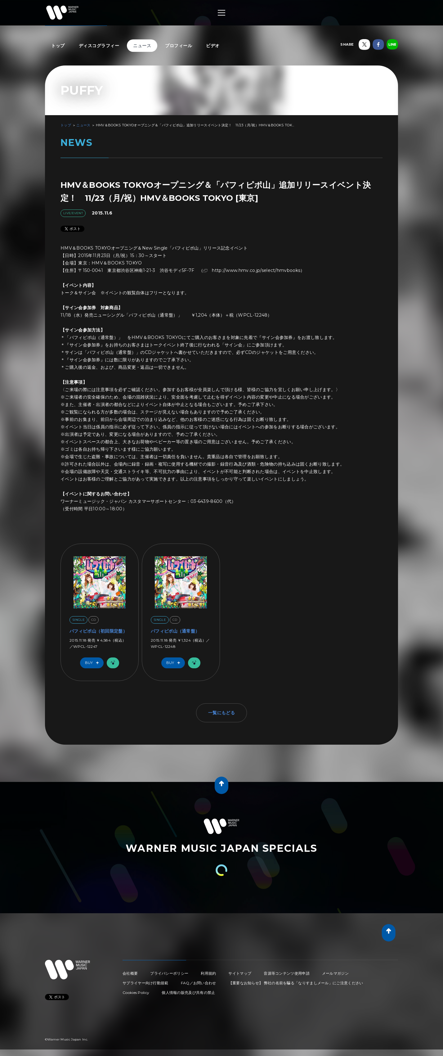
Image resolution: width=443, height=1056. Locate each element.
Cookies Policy (136, 992)
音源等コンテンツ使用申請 (287, 973)
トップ (58, 45)
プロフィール (178, 45)
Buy (93, 662)
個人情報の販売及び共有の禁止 (188, 992)
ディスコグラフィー (99, 45)
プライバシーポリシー (169, 973)
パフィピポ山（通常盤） (175, 631)
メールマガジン (335, 973)
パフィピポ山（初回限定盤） (98, 631)
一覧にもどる (221, 712)
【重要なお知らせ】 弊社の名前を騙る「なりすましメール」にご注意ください (296, 983)
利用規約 (208, 973)
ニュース (142, 45)
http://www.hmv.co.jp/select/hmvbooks (256, 270)
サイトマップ (239, 973)
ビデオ (213, 45)
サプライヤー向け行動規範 (145, 983)
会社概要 (130, 973)
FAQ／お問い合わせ (198, 983)
